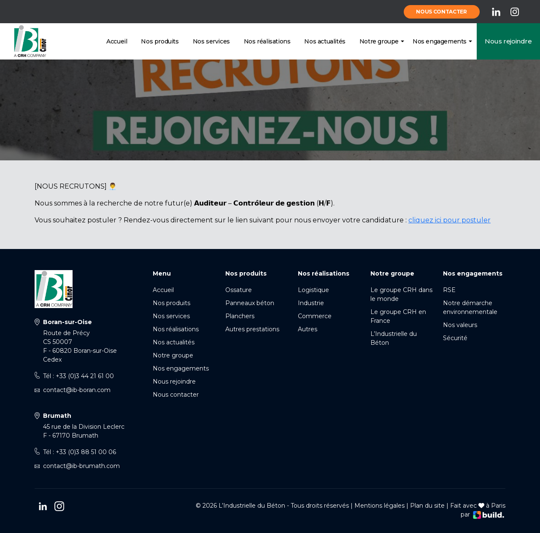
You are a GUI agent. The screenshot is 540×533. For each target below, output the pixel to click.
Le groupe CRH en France (398, 316)
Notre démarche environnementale (470, 307)
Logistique (313, 290)
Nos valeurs (460, 325)
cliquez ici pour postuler (449, 220)
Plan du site (427, 505)
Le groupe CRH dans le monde (401, 294)
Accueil (116, 41)
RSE (449, 290)
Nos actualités (324, 41)
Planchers (239, 316)
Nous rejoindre (508, 41)
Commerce (315, 316)
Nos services (211, 41)
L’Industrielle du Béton (393, 338)
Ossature (238, 290)
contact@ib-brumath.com (81, 466)
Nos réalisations (267, 41)
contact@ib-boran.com (77, 390)
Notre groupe (379, 41)
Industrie (311, 303)
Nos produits (159, 41)
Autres (307, 329)
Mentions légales (379, 505)
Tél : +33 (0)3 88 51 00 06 (79, 452)
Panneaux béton (249, 303)
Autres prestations (252, 329)
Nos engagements (440, 41)
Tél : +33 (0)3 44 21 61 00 (78, 376)
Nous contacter (441, 11)
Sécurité (455, 338)
